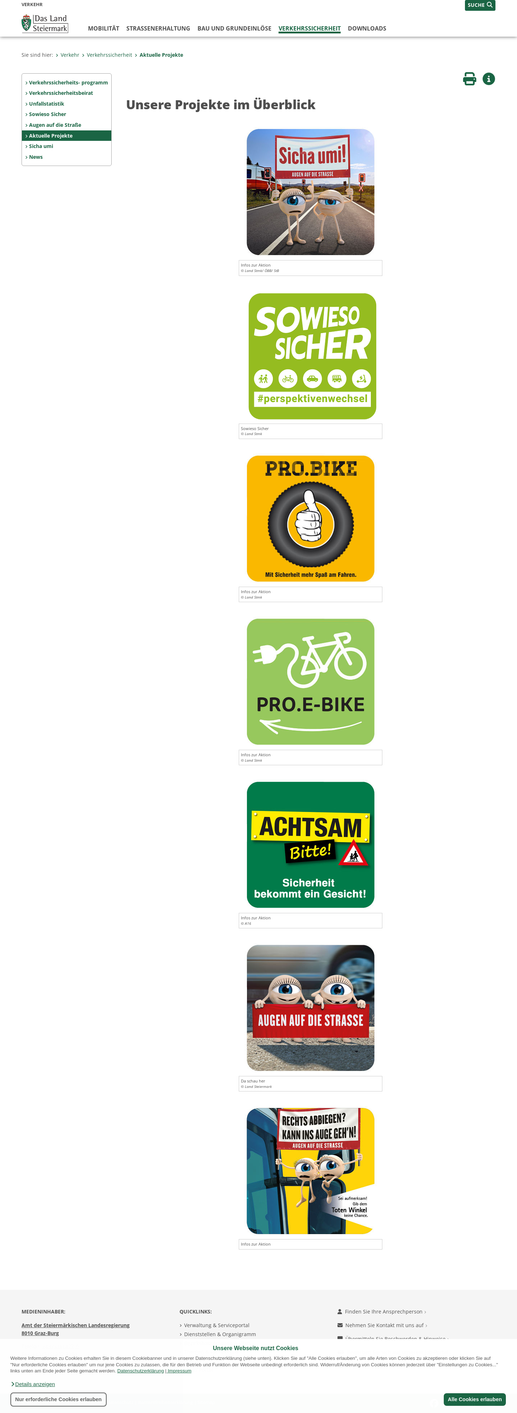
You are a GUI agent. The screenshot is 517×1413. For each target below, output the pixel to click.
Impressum (179, 1370)
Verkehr (67, 54)
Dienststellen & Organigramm (220, 1334)
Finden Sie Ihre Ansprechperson (381, 1311)
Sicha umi (41, 146)
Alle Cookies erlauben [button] (475, 1399)
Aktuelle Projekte (159, 54)
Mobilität (103, 28)
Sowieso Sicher (47, 114)
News (36, 156)
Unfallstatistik (46, 103)
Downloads (367, 28)
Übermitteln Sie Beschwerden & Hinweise (393, 1338)
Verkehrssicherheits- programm (68, 82)
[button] (32, 1384)
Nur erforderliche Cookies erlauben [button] (58, 1399)
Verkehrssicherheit (310, 28)
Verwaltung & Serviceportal (217, 1325)
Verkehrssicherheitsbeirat (61, 92)
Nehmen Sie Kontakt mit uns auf (382, 1325)
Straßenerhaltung (158, 28)
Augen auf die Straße (55, 124)
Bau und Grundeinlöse (234, 28)
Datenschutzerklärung (140, 1370)
